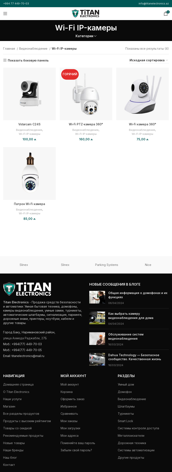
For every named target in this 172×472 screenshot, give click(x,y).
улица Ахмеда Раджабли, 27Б (25, 338)
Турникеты (126, 413)
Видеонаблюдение (33, 48)
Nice (148, 265)
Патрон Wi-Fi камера (29, 203)
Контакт (9, 465)
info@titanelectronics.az (154, 3)
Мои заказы (69, 421)
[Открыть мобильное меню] (5, 13)
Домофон (125, 392)
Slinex (24, 265)
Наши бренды (13, 450)
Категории (84, 36)
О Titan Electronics (16, 392)
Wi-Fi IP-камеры (29, 133)
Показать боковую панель (28, 60)
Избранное (69, 406)
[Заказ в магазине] (149, 60)
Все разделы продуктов (21, 413)
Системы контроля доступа (138, 428)
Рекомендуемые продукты (23, 435)
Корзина (67, 392)
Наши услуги (12, 399)
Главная (9, 48)
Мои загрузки (70, 428)
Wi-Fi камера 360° (143, 124)
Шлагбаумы (126, 406)
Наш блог (10, 457)
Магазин (9, 406)
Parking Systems (106, 265)
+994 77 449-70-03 (16, 3)
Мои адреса (70, 435)
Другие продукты (131, 457)
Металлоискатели (131, 435)
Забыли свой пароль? (76, 450)
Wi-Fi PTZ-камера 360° (86, 124)
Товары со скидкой (17, 428)
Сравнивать (69, 413)
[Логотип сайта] (85, 13)
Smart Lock (125, 421)
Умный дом (126, 384)
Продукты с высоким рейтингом (27, 421)
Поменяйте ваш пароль (78, 443)
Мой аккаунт (70, 384)
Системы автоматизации (136, 450)
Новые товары (14, 443)
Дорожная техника (132, 443)
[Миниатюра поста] (97, 298)
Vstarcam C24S (29, 124)
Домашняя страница (18, 384)
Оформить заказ (72, 399)
